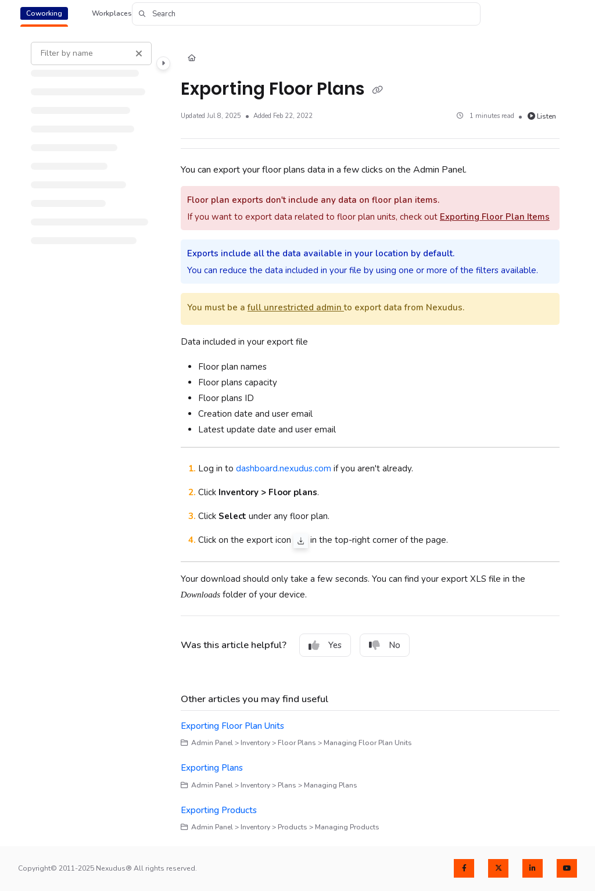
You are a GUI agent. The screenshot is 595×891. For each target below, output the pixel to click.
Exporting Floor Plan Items (495, 217)
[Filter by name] (91, 53)
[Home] (192, 59)
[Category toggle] (163, 63)
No (384, 645)
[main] (370, 437)
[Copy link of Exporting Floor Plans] (377, 90)
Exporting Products (219, 810)
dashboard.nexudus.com (283, 468)
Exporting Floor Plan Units (232, 726)
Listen (542, 116)
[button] (306, 14)
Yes (325, 645)
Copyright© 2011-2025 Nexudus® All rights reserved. (107, 868)
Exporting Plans (212, 768)
